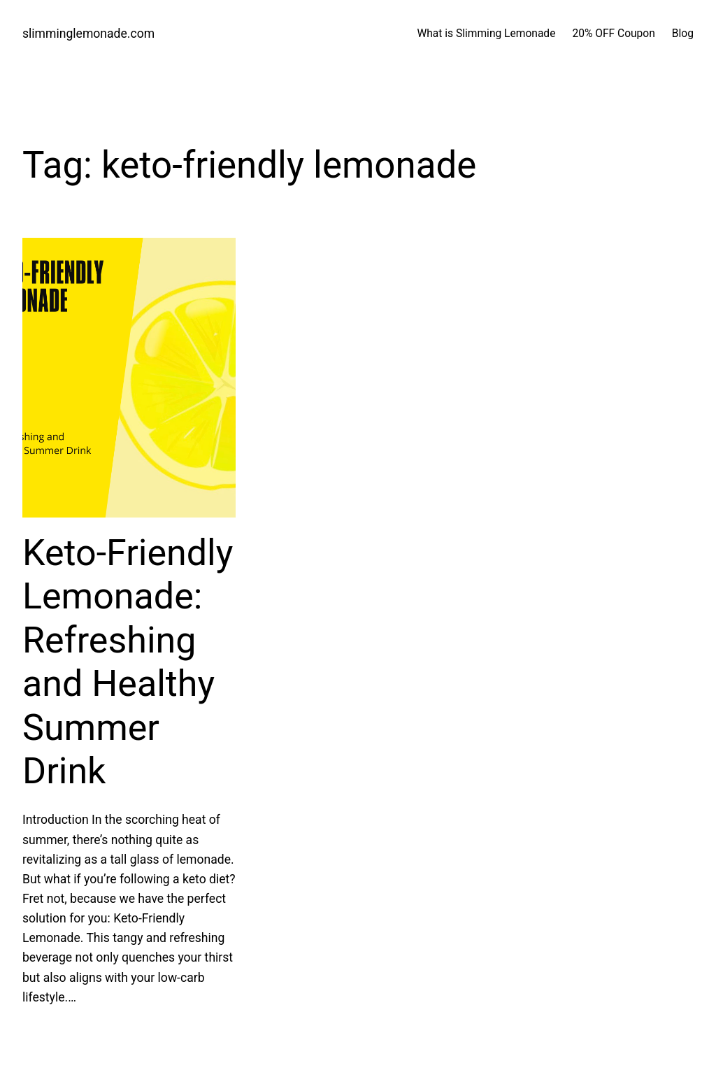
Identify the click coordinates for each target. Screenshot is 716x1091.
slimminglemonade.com (88, 34)
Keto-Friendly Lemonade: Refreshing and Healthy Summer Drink (127, 662)
